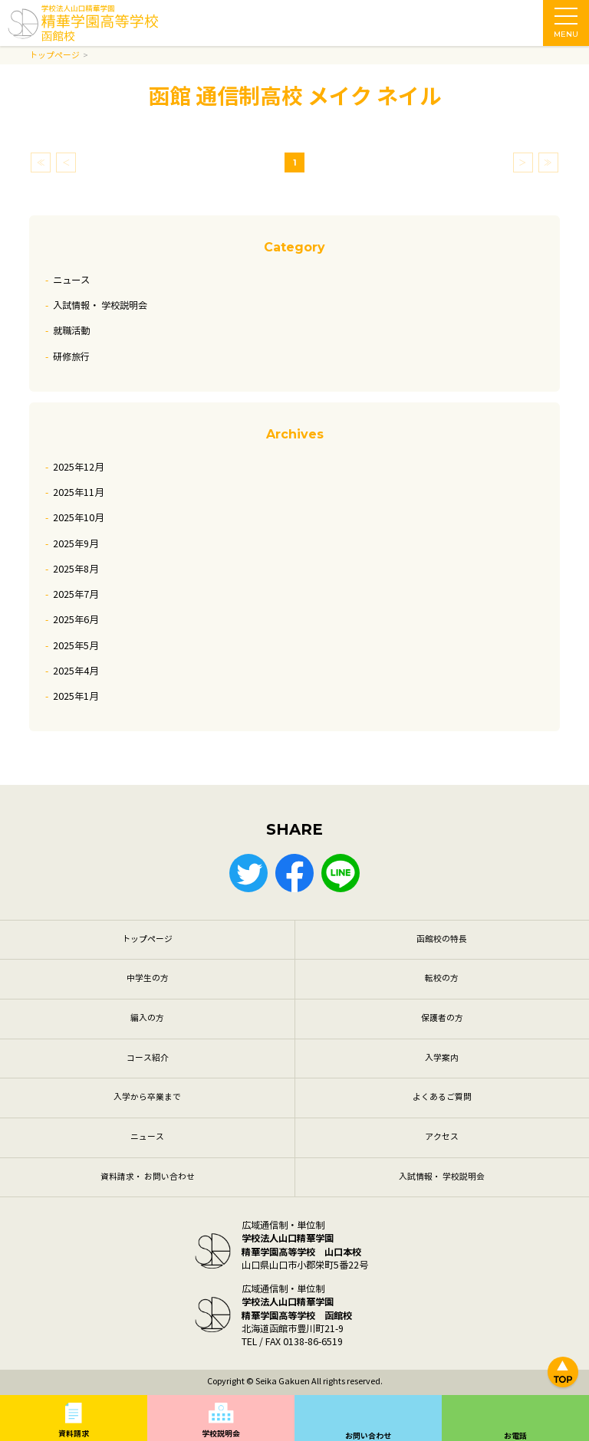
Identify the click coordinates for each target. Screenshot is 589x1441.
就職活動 (71, 330)
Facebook (294, 873)
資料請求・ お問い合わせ (147, 1177)
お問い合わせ (368, 1436)
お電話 (515, 1436)
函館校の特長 (441, 939)
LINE (340, 873)
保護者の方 (442, 1018)
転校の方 (442, 978)
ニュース (71, 280)
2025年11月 (78, 492)
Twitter (248, 873)
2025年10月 (78, 518)
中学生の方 (148, 978)
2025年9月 (75, 544)
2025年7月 (75, 594)
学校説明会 (221, 1434)
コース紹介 (148, 1058)
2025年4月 (75, 671)
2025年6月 (75, 619)
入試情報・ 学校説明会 (100, 305)
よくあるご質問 (442, 1097)
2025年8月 (75, 569)
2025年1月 (75, 696)
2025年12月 (78, 467)
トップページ (147, 939)
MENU (566, 26)
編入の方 (147, 1018)
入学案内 (442, 1058)
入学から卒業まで (147, 1097)
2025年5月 (75, 646)
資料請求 (73, 1434)
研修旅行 (71, 357)
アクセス (442, 1137)
